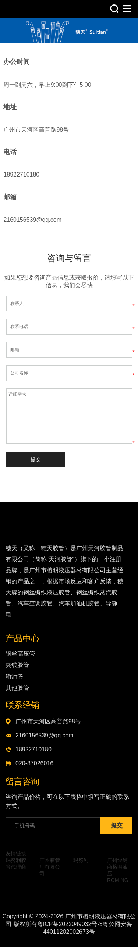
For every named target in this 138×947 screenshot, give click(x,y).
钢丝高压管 (20, 654)
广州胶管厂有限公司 (49, 866)
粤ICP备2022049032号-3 (70, 924)
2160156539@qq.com (44, 735)
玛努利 (81, 860)
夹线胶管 (17, 665)
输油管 (14, 676)
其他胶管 (17, 688)
